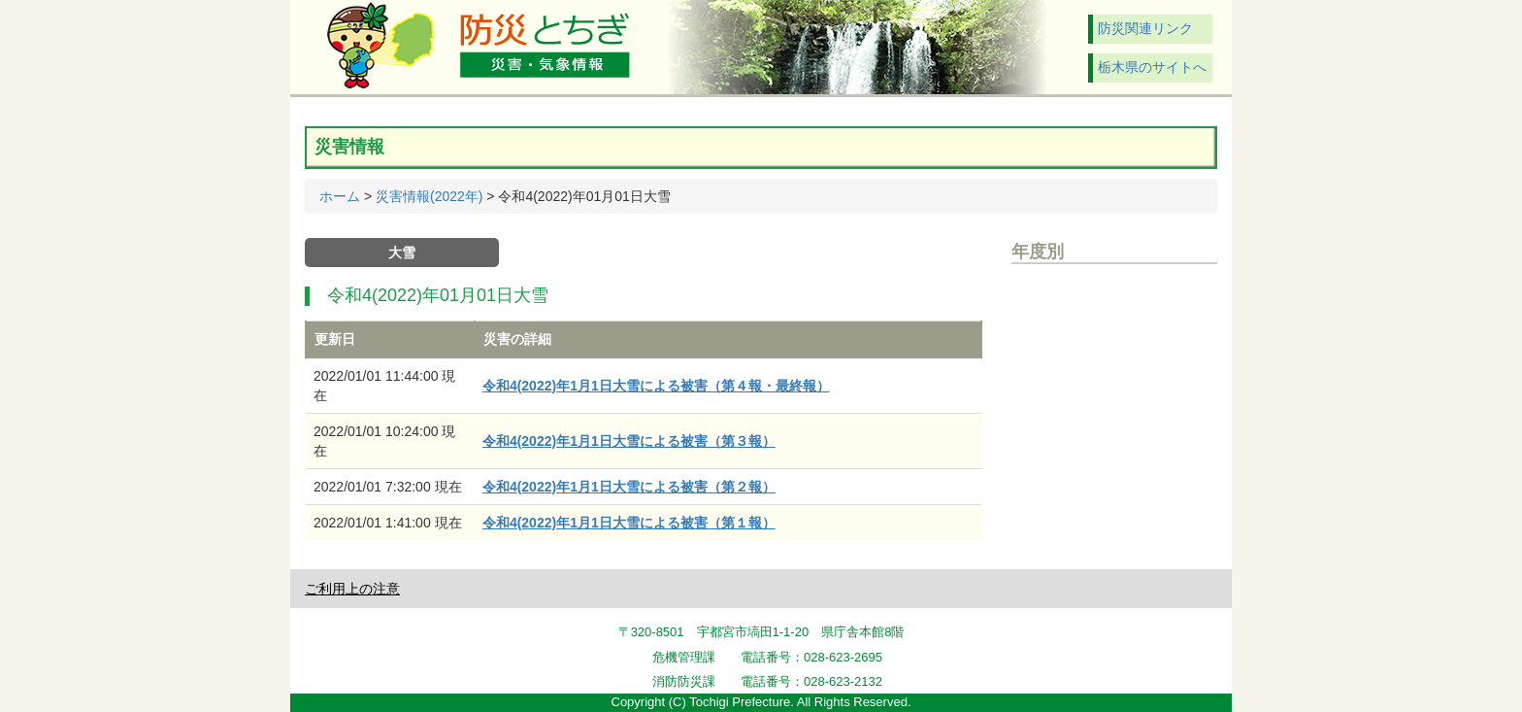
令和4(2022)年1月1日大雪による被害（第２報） (629, 486)
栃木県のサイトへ (1152, 67)
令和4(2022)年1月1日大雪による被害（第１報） (629, 522)
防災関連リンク (1145, 28)
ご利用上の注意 (352, 588)
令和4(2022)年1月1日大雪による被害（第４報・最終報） (656, 385)
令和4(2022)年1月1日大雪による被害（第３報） (629, 441)
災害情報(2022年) (429, 196)
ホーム (339, 196)
